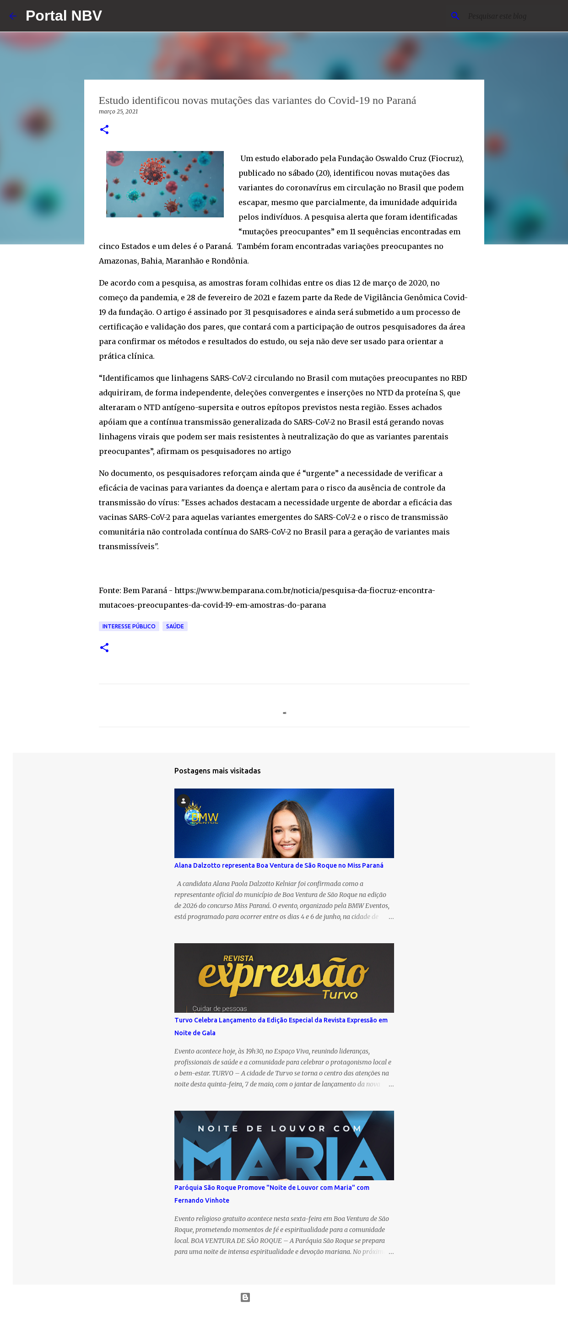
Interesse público (129, 626)
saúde (175, 626)
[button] (104, 130)
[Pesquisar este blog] (513, 16)
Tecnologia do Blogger (284, 1297)
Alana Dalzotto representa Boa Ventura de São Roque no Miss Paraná (279, 865)
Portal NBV (64, 15)
